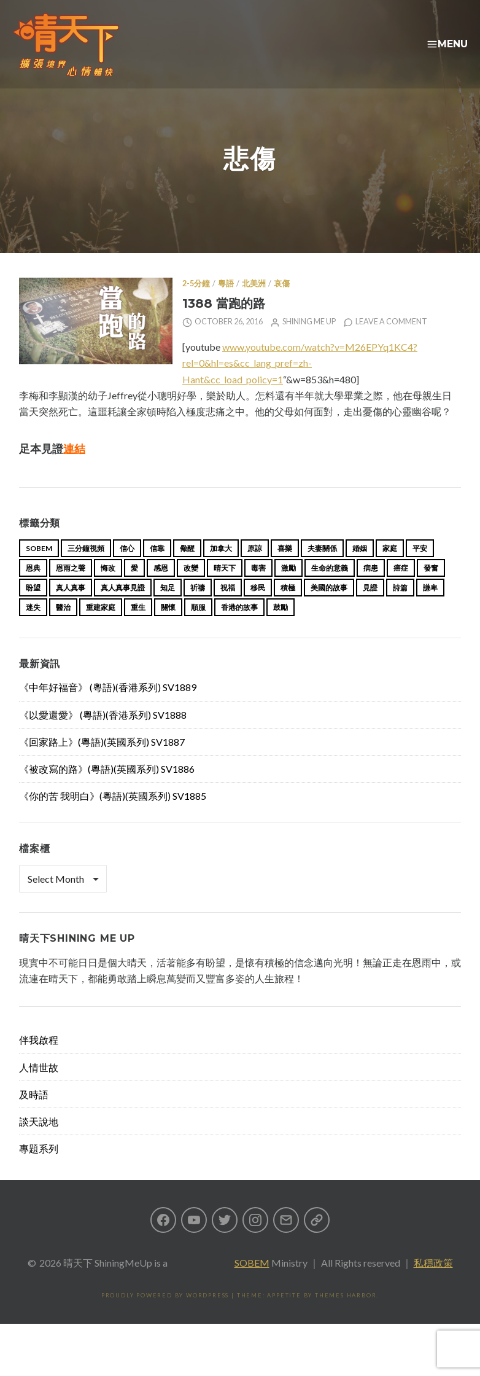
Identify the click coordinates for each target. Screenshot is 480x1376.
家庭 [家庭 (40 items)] (389, 568)
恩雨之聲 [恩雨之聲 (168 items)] (70, 587)
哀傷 (282, 303)
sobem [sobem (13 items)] (39, 568)
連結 (74, 468)
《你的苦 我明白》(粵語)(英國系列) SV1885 (112, 815)
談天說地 (38, 1141)
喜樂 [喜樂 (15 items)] (284, 568)
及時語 (33, 1114)
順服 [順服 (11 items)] (198, 626)
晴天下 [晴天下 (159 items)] (225, 587)
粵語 (226, 303)
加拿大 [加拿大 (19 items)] (221, 568)
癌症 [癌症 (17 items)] (400, 587)
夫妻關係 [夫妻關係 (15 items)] (322, 568)
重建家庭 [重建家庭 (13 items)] (100, 626)
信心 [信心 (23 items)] (127, 568)
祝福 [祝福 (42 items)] (227, 607)
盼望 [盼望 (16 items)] (33, 607)
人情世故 (38, 1087)
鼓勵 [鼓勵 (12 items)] (280, 626)
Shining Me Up (309, 341)
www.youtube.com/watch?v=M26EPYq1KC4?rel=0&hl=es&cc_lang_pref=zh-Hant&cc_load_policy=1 (299, 383)
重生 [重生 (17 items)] (138, 626)
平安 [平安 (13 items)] (419, 568)
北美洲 (254, 303)
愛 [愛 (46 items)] (134, 587)
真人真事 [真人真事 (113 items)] (70, 607)
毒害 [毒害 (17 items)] (258, 587)
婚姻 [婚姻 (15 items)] (359, 568)
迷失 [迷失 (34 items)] (33, 626)
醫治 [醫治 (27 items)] (63, 626)
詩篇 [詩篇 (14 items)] (400, 607)
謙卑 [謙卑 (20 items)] (430, 607)
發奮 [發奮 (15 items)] (431, 587)
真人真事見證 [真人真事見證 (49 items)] (123, 607)
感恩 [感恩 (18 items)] (160, 587)
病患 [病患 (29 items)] (370, 587)
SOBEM (251, 1282)
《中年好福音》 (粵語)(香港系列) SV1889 (107, 707)
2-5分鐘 (196, 303)
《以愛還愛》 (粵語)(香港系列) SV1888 (103, 734)
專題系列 (38, 1168)
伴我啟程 (38, 1059)
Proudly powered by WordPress (165, 1315)
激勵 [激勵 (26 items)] (288, 587)
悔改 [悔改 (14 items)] (108, 587)
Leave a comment (391, 341)
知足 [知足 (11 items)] (167, 607)
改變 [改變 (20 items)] (191, 587)
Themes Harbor (345, 1315)
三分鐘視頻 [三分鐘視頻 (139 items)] (86, 568)
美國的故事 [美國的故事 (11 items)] (329, 607)
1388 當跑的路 (223, 322)
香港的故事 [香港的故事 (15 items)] (239, 626)
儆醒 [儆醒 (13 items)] (187, 568)
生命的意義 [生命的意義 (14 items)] (329, 587)
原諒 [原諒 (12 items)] (254, 568)
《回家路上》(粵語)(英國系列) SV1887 (102, 761)
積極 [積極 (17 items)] (288, 607)
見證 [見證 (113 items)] (370, 607)
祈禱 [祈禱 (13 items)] (197, 607)
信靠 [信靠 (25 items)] (157, 568)
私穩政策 (433, 1282)
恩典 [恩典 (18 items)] (33, 587)
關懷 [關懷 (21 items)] (168, 626)
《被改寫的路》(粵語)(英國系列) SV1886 (107, 788)
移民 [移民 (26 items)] (257, 607)
